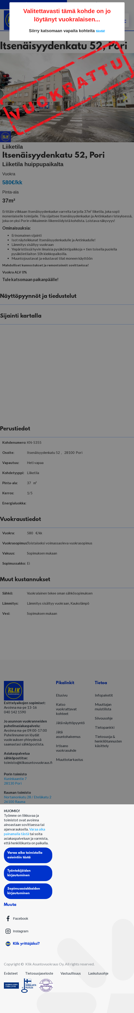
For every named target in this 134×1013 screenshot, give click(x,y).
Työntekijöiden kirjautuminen (19, 873)
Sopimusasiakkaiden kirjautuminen (23, 891)
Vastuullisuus (71, 973)
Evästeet (11, 973)
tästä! (100, 31)
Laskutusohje (98, 973)
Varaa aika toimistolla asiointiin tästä (24, 855)
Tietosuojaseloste (39, 973)
